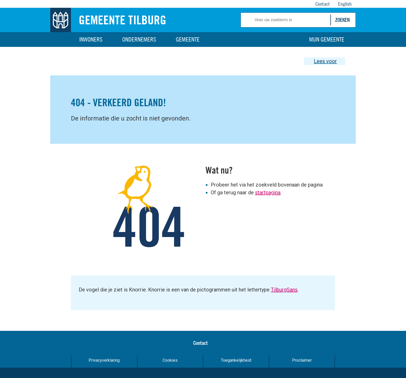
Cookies (170, 360)
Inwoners (91, 39)
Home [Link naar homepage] (60, 39)
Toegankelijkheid (236, 360)
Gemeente (188, 39)
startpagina (267, 192)
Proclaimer (302, 360)
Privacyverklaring (104, 360)
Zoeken (342, 20)
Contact (200, 343)
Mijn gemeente (326, 39)
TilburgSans (284, 290)
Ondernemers (139, 39)
